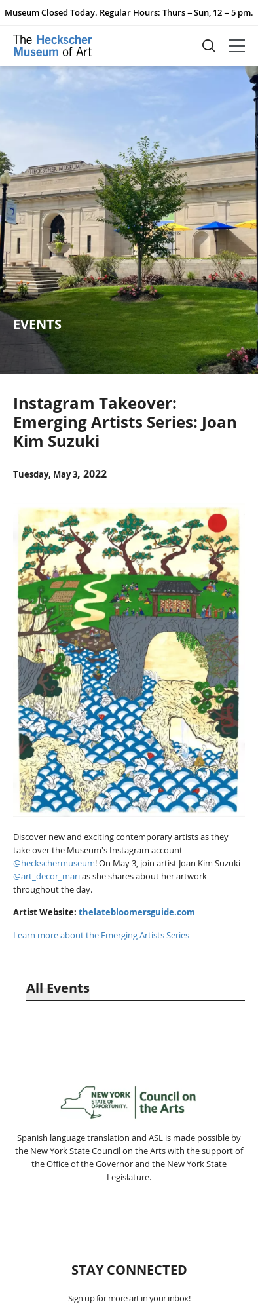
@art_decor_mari (46, 876)
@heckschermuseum (54, 863)
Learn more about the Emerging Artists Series (101, 935)
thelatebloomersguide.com (137, 912)
